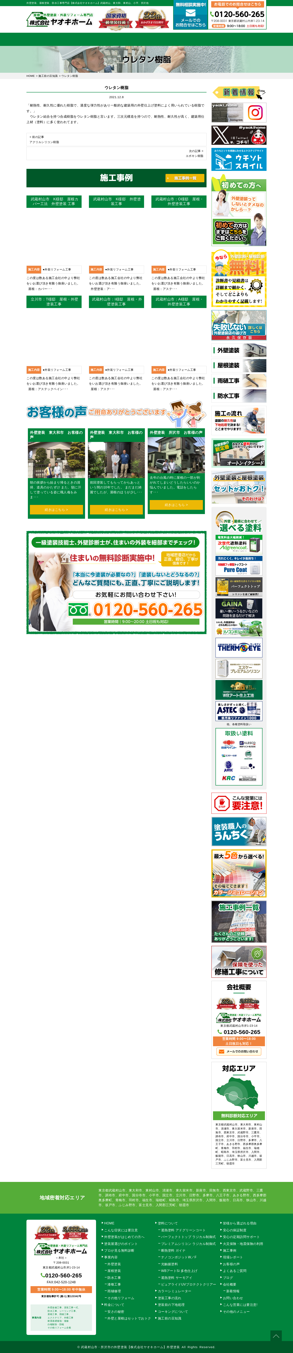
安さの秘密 (115, 1311)
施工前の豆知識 (169, 1318)
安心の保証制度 (235, 1230)
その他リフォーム (120, 1298)
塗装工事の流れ (112, 39)
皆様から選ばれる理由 (240, 1223)
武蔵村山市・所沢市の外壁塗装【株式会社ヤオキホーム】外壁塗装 (130, 1347)
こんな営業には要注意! (240, 1304)
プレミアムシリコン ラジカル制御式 (188, 1244)
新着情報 (233, 1291)
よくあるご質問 (235, 1271)
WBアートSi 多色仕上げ (179, 1271)
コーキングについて (173, 1311)
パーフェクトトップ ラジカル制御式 (188, 1237)
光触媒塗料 (169, 1264)
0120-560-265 (242, 1032)
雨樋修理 (114, 1291)
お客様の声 (231, 1264)
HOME (43, 39)
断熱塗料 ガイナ (173, 1250)
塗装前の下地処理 (171, 1304)
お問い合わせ (249, 39)
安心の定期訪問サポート (241, 1237)
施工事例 (181, 39)
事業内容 (78, 39)
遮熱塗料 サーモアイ (176, 1277)
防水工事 (114, 1277)
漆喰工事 (114, 1284)
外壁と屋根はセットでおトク (129, 1318)
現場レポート (233, 1257)
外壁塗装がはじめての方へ (124, 1237)
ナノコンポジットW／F (179, 1257)
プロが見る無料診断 (119, 1250)
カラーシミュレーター (174, 1291)
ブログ (228, 1277)
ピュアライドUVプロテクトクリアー (188, 1284)
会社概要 (215, 39)
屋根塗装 (114, 1271)
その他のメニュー (236, 1311)
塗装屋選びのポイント (121, 1244)
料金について (146, 39)
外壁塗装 (114, 1264)
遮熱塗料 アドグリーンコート (183, 1230)
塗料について (168, 1223)
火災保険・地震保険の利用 (243, 1244)
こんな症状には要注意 (121, 1230)
